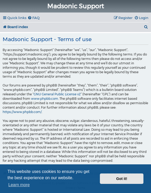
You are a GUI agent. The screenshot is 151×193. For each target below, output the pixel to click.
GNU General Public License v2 (57, 94)
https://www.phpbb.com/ (22, 112)
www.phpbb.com (44, 99)
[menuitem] (34, 18)
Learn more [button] (19, 185)
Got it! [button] (121, 179)
